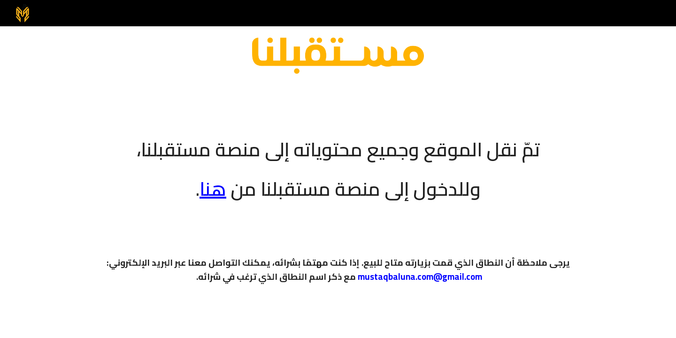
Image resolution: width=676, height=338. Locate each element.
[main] (338, 163)
